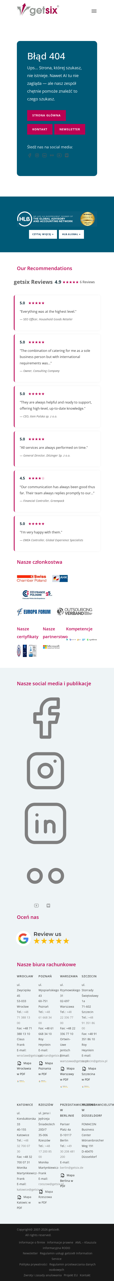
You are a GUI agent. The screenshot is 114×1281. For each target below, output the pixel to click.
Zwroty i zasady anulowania (43, 1275)
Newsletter (69, 129)
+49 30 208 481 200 (67, 1151)
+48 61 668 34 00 (45, 1017)
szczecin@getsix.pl (94, 1061)
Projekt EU (71, 1275)
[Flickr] (51, 156)
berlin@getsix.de (71, 1168)
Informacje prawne (60, 1242)
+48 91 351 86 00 (88, 1022)
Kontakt (39, 129)
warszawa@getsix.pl (74, 1061)
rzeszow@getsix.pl (51, 1184)
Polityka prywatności (33, 1264)
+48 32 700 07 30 (23, 1145)
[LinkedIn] (44, 156)
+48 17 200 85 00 (45, 1151)
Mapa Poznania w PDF (45, 1068)
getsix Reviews (33, 281)
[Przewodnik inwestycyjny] (66, 156)
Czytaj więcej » (43, 234)
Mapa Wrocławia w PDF (24, 1068)
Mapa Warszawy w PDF (67, 1073)
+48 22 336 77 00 (66, 1017)
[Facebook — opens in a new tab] (29, 156)
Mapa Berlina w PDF (67, 1180)
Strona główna (46, 115)
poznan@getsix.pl (50, 1055)
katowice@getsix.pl (30, 1189)
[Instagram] (37, 156)
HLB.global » (71, 234)
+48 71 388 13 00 (23, 1017)
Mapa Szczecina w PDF (89, 1073)
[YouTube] (59, 156)
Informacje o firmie (32, 1242)
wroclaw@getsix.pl (29, 1055)
